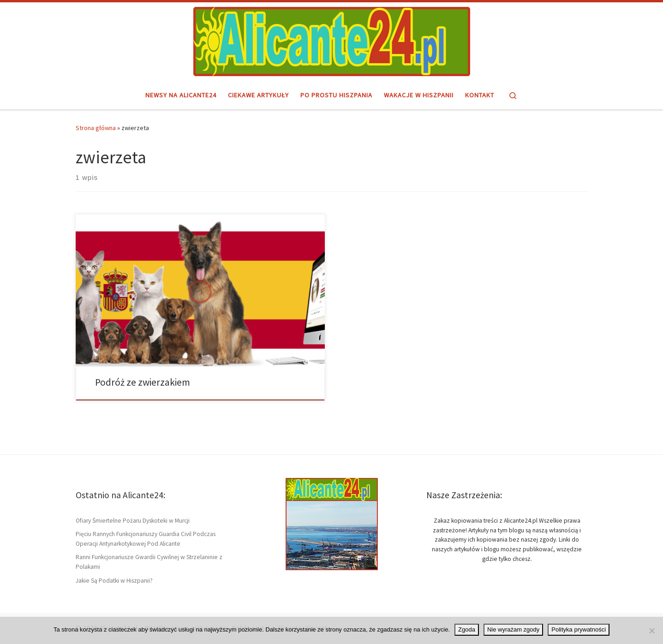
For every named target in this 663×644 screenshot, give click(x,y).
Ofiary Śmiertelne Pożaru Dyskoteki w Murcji (133, 521)
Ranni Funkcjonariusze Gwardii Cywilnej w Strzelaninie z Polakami (149, 562)
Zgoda (466, 629)
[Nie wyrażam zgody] (651, 630)
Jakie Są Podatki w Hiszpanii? (114, 580)
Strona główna (96, 128)
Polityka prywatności (578, 629)
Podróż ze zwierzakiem (142, 382)
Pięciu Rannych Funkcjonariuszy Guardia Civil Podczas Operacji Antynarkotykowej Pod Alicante (145, 539)
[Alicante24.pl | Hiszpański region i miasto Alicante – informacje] (331, 40)
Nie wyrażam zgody (513, 629)
